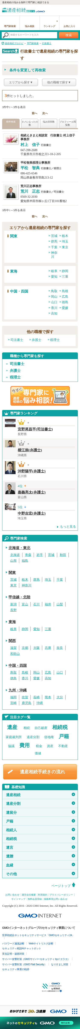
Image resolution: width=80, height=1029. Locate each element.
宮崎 (13, 703)
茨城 (54, 236)
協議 (11, 746)
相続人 (40, 830)
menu (74, 9)
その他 (40, 874)
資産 (50, 746)
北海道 (15, 555)
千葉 (54, 247)
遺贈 (40, 856)
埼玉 (65, 241)
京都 (25, 647)
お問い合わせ (12, 894)
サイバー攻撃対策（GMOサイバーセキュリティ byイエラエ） (36, 959)
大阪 (36, 647)
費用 (24, 745)
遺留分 (40, 812)
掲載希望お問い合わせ (55, 899)
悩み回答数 (49, 121)
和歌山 (15, 653)
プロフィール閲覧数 (68, 123)
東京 (65, 247)
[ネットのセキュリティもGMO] (40, 1023)
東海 (13, 271)
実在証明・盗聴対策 (13, 953)
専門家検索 (10, 26)
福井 (48, 604)
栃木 (65, 236)
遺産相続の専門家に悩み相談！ (40, 396)
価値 (38, 753)
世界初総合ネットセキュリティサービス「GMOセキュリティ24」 (38, 935)
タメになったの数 (30, 123)
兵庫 (48, 647)
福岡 (13, 697)
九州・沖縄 (18, 690)
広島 (65, 296)
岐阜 (54, 271)
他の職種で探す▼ (59, 82)
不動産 (63, 746)
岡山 (54, 296)
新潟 (13, 604)
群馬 (54, 241)
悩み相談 (29, 26)
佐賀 (25, 697)
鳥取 (54, 291)
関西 (12, 641)
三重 (65, 276)
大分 (60, 697)
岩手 (39, 555)
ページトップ (61, 886)
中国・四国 (19, 291)
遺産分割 (33, 737)
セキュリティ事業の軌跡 (15, 969)
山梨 (60, 604)
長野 (13, 610)
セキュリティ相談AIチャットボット (21, 948)
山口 (54, 302)
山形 (13, 560)
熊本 (48, 697)
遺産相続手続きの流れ (42, 771)
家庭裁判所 (14, 737)
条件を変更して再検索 (27, 70)
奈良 (60, 647)
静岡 (65, 271)
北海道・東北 (19, 548)
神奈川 (26, 585)
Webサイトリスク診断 (41, 943)
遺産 (12, 727)
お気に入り (69, 26)
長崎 (36, 697)
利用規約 (42, 894)
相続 (26, 728)
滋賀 (13, 647)
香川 (54, 308)
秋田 (63, 555)
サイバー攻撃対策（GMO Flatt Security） (24, 964)
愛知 (54, 276)
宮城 (51, 555)
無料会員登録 (35, 899)
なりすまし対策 (59, 964)
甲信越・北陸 (19, 597)
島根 (65, 291)
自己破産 (41, 728)
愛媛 (65, 308)
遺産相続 (40, 795)
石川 (36, 604)
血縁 (40, 865)
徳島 (65, 302)
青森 (28, 555)
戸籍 (64, 736)
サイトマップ (18, 899)
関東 (13, 236)
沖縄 (39, 703)
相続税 (60, 727)
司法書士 (16, 340)
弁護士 (36, 340)
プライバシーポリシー (61, 894)
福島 (25, 560)
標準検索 (11, 121)
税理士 (55, 340)
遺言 (40, 847)
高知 (54, 313)
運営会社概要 (29, 894)
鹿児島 (26, 703)
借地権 (49, 737)
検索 (68, 35)
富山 (25, 604)
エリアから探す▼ (21, 82)
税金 (39, 746)
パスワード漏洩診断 (13, 943)
